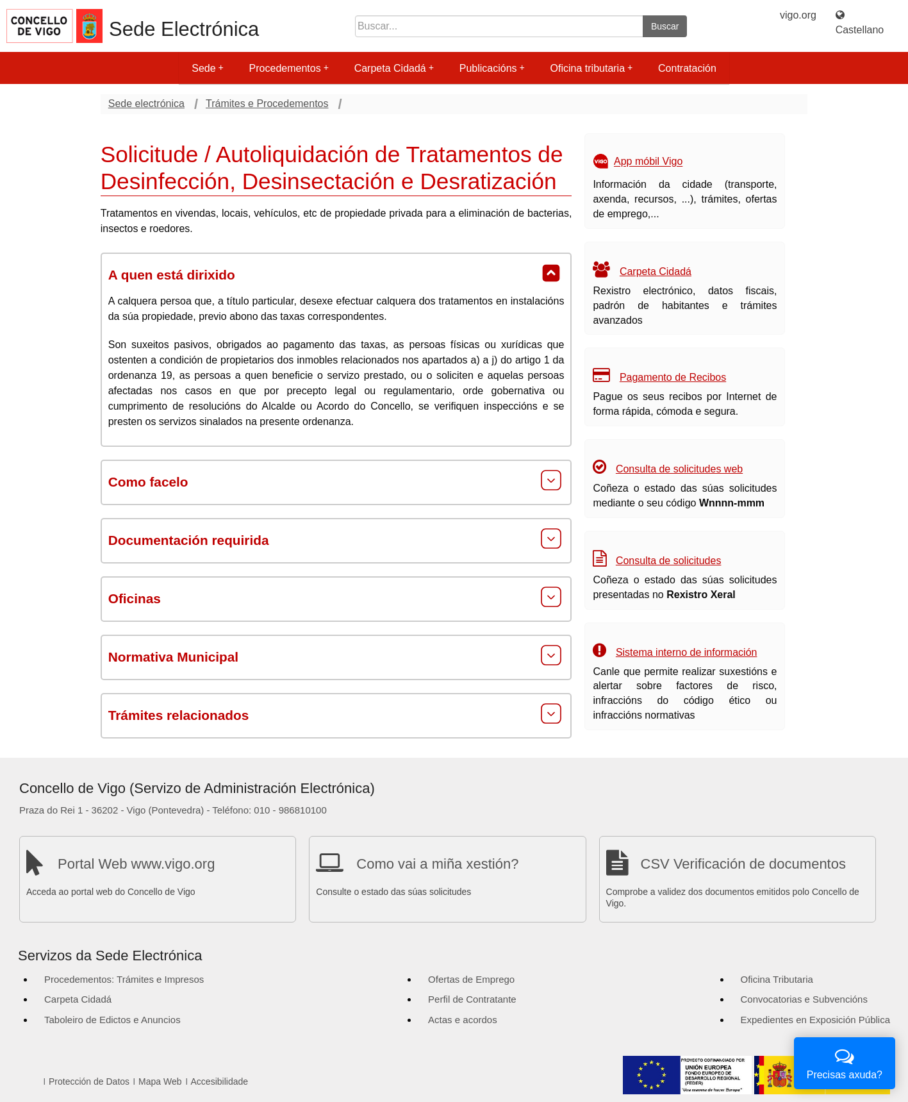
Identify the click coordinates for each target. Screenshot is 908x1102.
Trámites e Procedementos (267, 103)
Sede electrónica (146, 103)
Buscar (665, 26)
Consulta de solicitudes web (679, 468)
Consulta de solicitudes (669, 560)
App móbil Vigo (648, 161)
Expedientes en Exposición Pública (815, 1019)
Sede (207, 68)
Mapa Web (159, 1081)
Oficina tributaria (591, 68)
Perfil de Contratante (472, 999)
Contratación (687, 68)
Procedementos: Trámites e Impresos (124, 979)
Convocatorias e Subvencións (804, 999)
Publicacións (492, 68)
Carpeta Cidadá (394, 68)
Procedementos (289, 68)
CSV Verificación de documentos (743, 864)
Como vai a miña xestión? (437, 864)
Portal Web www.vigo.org (136, 864)
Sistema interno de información (686, 652)
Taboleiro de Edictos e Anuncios (112, 1019)
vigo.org (798, 15)
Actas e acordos (462, 1019)
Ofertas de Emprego (471, 979)
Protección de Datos (89, 1081)
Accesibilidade (220, 1081)
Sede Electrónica (184, 29)
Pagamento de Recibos (673, 377)
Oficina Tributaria (777, 979)
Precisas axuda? (844, 1062)
